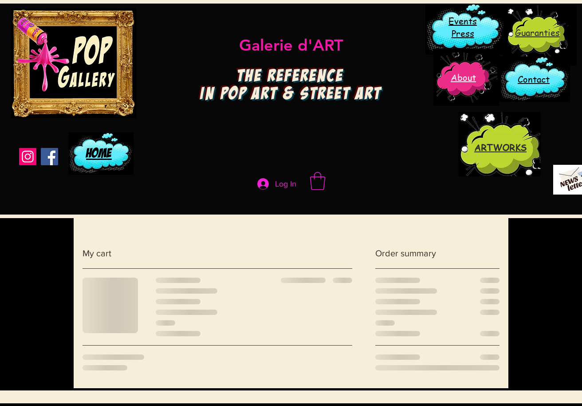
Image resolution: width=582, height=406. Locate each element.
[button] (317, 181)
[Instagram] (27, 156)
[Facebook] (49, 156)
